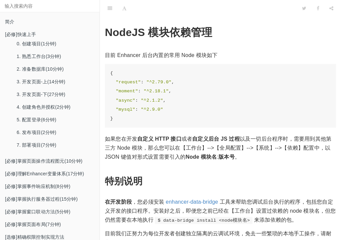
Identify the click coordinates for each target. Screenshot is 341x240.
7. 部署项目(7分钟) (36, 145)
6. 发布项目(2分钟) (36, 132)
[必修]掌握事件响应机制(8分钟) (37, 186)
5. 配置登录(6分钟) (36, 119)
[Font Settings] (124, 8)
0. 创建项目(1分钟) (36, 43)
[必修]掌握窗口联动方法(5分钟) (37, 211)
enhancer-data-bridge (192, 202)
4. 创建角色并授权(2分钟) (44, 107)
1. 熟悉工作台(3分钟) (39, 56)
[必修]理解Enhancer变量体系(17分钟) (44, 173)
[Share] (331, 8)
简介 (9, 21)
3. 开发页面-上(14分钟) (41, 81)
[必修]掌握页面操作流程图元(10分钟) (44, 161)
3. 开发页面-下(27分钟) (41, 94)
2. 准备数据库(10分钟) (40, 69)
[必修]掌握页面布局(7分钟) (33, 224)
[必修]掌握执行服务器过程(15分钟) (41, 199)
